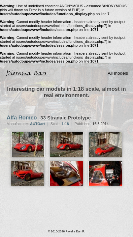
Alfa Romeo (22, 117)
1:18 (65, 124)
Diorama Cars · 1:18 (27, 73)
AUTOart (37, 124)
